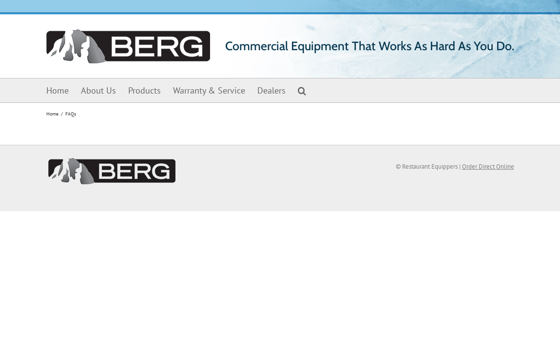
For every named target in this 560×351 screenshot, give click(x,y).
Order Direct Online (488, 166)
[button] (314, 90)
